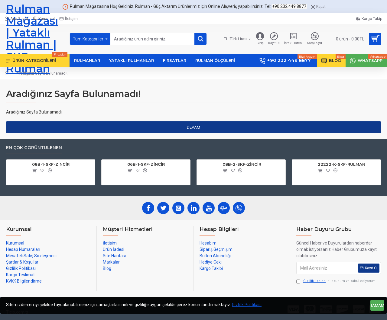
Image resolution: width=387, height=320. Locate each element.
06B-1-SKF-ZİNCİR (146, 164)
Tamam (377, 305)
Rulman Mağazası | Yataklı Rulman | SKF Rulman (32, 39)
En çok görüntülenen (34, 147)
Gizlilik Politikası (247, 304)
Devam (193, 127)
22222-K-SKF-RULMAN (341, 164)
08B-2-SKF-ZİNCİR (242, 164)
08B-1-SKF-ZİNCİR (51, 164)
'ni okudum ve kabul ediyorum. (336, 281)
